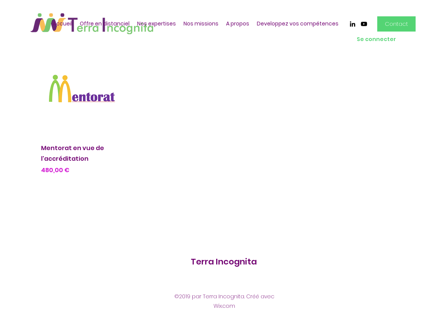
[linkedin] (352, 24)
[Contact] (396, 24)
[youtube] (364, 24)
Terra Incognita (224, 262)
